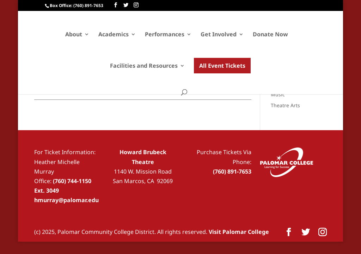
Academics (113, 35)
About (73, 35)
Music (278, 94)
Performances (164, 35)
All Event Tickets (222, 65)
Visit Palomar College (239, 232)
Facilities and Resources (144, 66)
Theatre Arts (285, 105)
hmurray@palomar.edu (66, 200)
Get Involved (219, 35)
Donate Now (270, 35)
